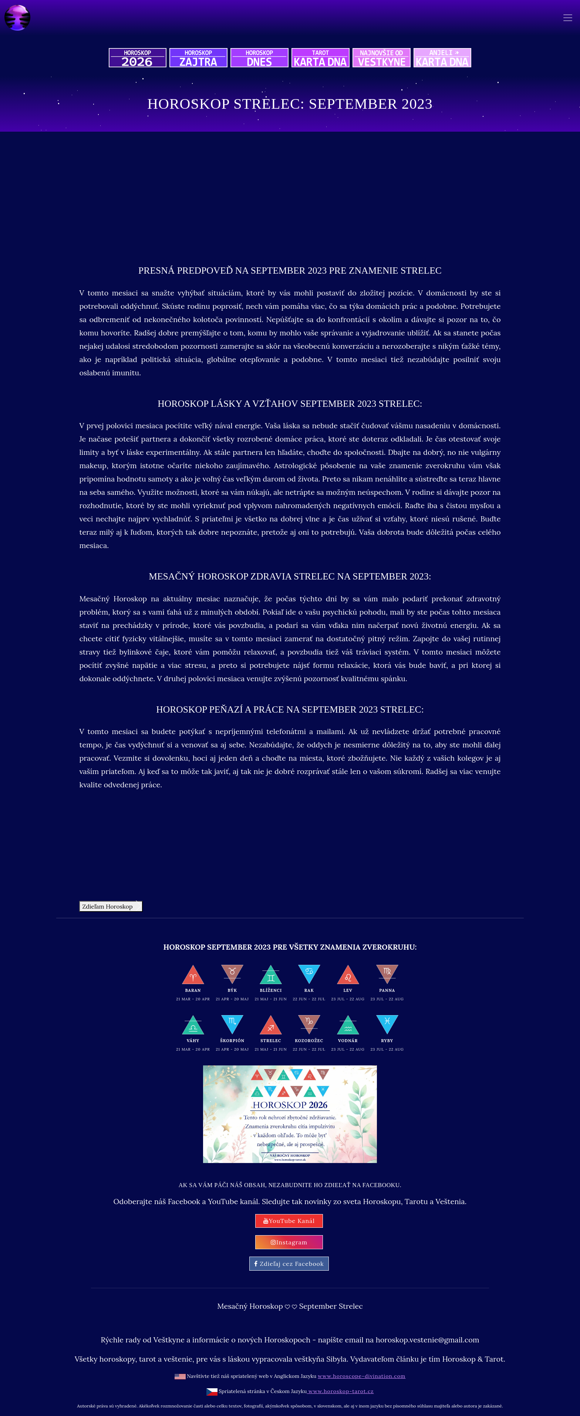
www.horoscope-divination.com (361, 1376)
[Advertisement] (290, 194)
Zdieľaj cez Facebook (289, 1263)
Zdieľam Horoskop (111, 906)
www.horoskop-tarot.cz (340, 1391)
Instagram (289, 1242)
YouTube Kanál (289, 1220)
